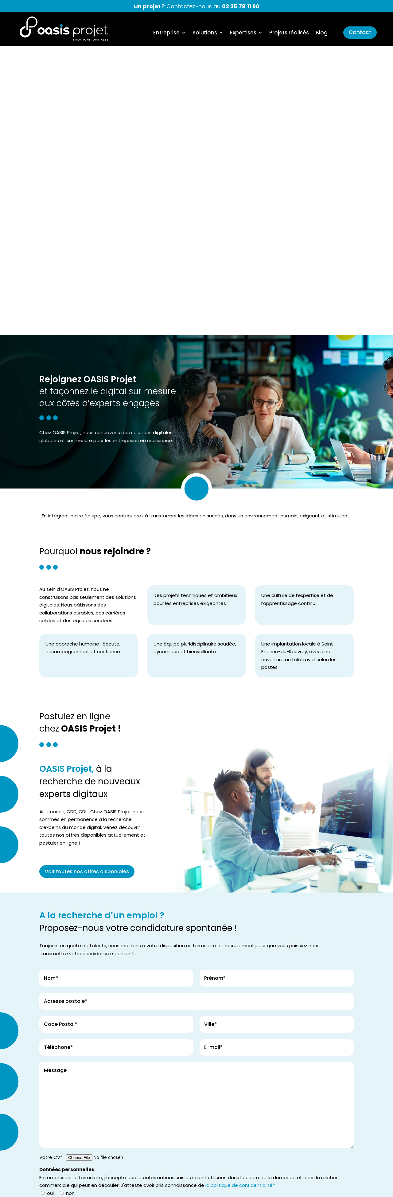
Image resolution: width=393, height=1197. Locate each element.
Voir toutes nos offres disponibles (87, 582)
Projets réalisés (289, 33)
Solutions (205, 33)
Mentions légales (260, 1187)
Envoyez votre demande (75, 953)
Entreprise (166, 33)
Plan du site (361, 1187)
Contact (360, 32)
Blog (322, 33)
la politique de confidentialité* (240, 896)
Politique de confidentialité (313, 1187)
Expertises (243, 33)
